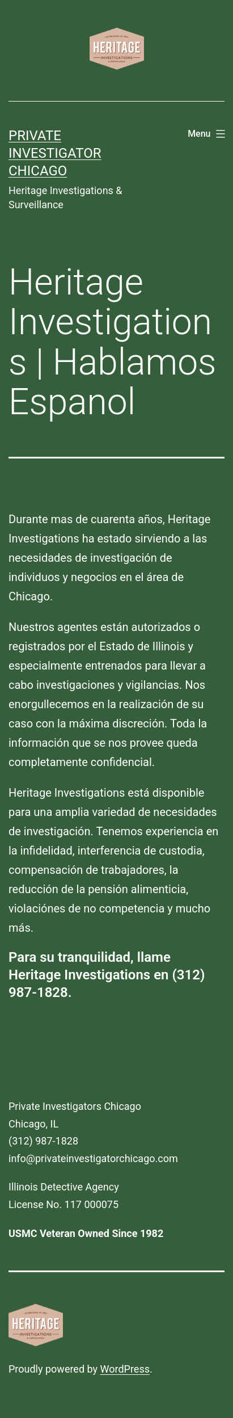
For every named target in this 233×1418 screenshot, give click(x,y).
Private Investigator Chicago (55, 153)
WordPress (125, 1369)
